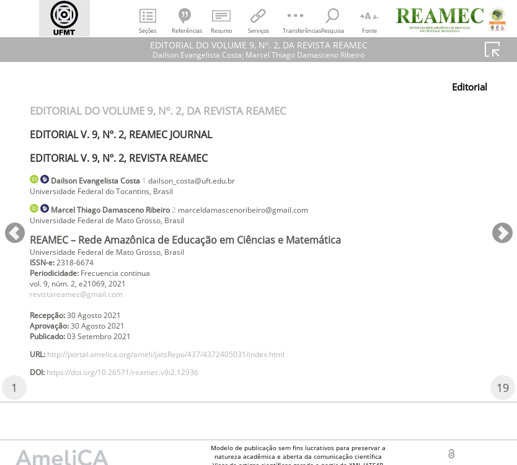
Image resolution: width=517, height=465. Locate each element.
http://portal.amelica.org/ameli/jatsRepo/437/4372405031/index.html (193, 373)
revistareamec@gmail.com (84, 306)
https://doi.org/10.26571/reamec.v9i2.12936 (140, 394)
